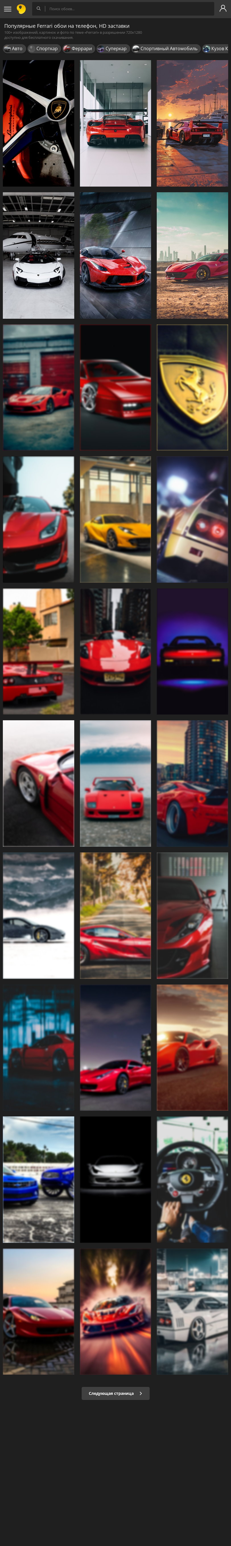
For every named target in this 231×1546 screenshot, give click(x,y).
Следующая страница (116, 1393)
